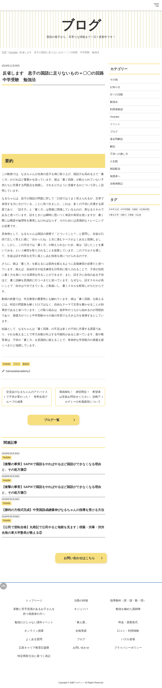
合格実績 (81, 630)
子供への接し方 (119, 153)
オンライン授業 (34, 630)
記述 (139, 215)
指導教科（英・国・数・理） (128, 600)
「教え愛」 (81, 622)
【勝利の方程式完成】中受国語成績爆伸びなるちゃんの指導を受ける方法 (53, 510)
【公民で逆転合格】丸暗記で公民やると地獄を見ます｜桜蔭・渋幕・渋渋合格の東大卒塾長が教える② (53, 529)
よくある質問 (34, 639)
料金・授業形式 (128, 622)
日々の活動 (116, 94)
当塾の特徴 (81, 600)
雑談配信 (115, 168)
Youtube (6, 364)
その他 (114, 79)
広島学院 (145, 209)
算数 (131, 215)
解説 (112, 146)
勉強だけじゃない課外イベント (34, 622)
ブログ (16, 364)
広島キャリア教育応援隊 (34, 647)
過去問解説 (116, 138)
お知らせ (115, 87)
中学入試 (114, 209)
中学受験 (126, 209)
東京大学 (114, 215)
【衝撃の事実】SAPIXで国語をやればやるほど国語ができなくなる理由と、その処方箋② (51, 466)
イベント (115, 124)
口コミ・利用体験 (128, 630)
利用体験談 (116, 109)
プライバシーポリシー (128, 647)
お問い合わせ (81, 647)
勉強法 (26, 364)
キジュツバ (81, 609)
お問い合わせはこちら (79, 558)
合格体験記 (116, 183)
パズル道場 (128, 639)
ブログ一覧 (51, 420)
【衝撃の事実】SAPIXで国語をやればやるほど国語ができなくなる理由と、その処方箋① (51, 489)
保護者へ (115, 176)
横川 (124, 215)
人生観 (114, 161)
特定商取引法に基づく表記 (33, 655)
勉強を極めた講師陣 (128, 609)
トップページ (34, 600)
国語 (136, 209)
